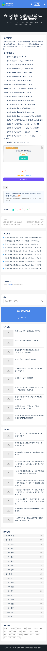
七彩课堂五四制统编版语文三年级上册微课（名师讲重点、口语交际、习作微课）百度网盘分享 (29, 492)
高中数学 (20, 634)
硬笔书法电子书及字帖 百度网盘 (26, 359)
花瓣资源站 (9, 198)
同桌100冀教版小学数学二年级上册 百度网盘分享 (29, 453)
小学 (6, 187)
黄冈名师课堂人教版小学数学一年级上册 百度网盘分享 (28, 435)
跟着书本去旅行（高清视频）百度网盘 (28, 331)
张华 (41, 628)
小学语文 (19, 628)
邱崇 (20, 631)
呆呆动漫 (30, 631)
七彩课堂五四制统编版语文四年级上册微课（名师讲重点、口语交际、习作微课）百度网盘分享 (29, 482)
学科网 (14, 631)
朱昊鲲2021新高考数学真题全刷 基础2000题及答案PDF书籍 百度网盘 (29, 417)
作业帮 (29, 628)
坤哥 (5, 631)
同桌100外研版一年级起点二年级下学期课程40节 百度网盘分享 (29, 519)
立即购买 (23, 158)
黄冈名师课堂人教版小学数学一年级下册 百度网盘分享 (28, 444)
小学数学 (13, 628)
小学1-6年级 (29, 22)
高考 (19, 637)
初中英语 (26, 634)
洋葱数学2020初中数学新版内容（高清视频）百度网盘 (29, 370)
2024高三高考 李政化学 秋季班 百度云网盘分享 (35, 223)
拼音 (14, 634)
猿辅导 (36, 631)
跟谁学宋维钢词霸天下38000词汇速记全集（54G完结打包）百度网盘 (29, 388)
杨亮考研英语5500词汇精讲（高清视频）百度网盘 (29, 398)
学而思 (32, 634)
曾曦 (25, 628)
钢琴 (5, 634)
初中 (10, 637)
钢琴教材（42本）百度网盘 (24, 378)
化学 (10, 634)
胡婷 (10, 631)
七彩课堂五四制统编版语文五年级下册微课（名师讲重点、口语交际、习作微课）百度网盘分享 (29, 464)
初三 (5, 637)
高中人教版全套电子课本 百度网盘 (26, 340)
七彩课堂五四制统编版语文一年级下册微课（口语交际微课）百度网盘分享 (29, 472)
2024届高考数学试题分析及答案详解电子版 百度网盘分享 (12, 223)
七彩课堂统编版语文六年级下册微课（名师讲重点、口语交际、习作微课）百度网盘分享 (29, 501)
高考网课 (36, 628)
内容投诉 (18, 196)
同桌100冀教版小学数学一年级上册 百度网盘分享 (29, 510)
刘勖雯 (24, 631)
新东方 (37, 634)
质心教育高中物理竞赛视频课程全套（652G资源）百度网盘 (27, 351)
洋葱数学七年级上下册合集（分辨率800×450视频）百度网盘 (27, 407)
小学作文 (6, 628)
